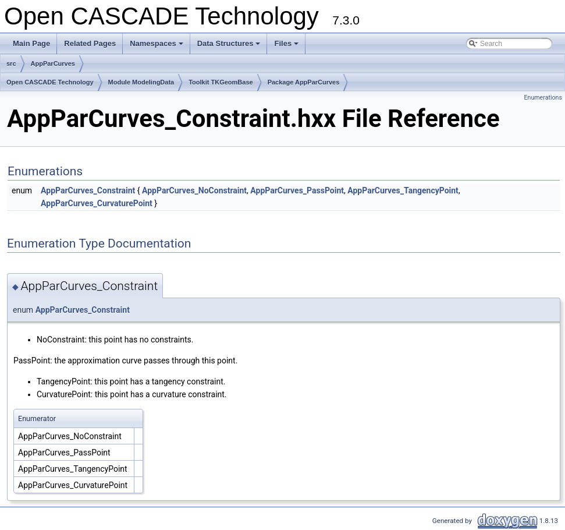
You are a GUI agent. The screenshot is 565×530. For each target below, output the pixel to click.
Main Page (31, 43)
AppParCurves (53, 63)
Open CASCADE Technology (50, 82)
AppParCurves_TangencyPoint (403, 190)
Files (287, 46)
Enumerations (543, 97)
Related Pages (90, 43)
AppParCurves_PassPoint (297, 190)
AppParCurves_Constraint (88, 190)
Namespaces (157, 46)
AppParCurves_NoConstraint (194, 190)
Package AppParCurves (304, 82)
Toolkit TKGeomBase (221, 82)
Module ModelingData (141, 82)
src (11, 63)
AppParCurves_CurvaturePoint (96, 203)
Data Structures (229, 46)
